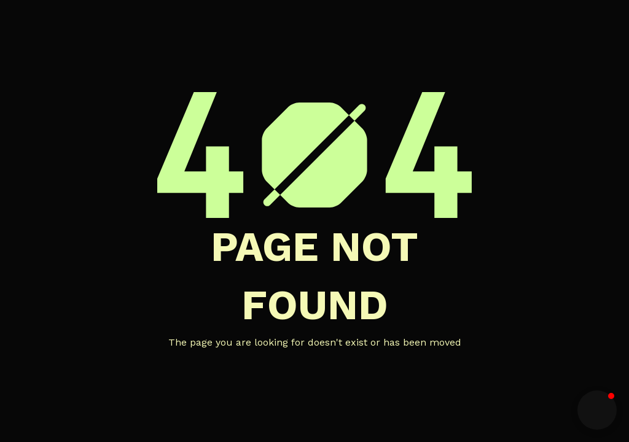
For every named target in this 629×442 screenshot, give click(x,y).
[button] (597, 410)
